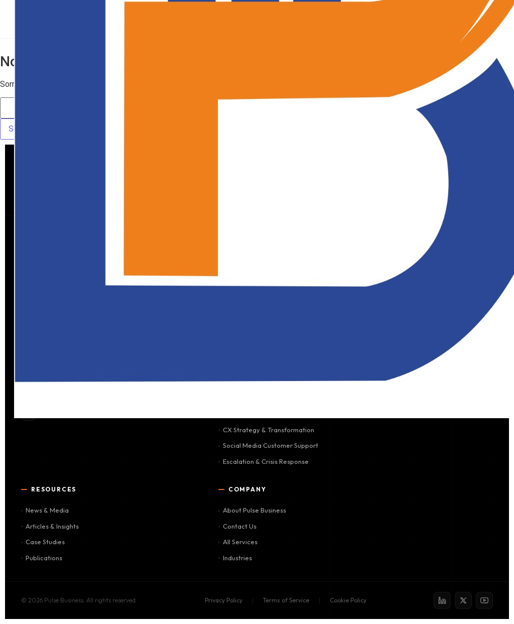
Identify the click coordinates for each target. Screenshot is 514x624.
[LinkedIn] (442, 600)
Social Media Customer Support (268, 445)
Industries (235, 558)
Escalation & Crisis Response (263, 461)
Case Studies (43, 542)
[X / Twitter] (463, 600)
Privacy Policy (223, 600)
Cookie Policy (348, 600)
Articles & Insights (50, 526)
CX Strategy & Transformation (266, 430)
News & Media (45, 510)
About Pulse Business (252, 510)
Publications (41, 558)
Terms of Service (286, 600)
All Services (238, 542)
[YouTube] (484, 600)
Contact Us (237, 526)
